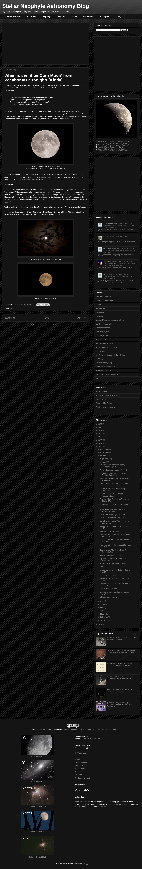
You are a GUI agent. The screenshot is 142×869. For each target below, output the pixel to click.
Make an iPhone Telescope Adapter (110, 147)
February (103, 617)
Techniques (104, 16)
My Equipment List (82, 778)
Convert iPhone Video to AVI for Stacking (112, 149)
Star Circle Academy (103, 371)
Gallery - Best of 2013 (37, 832)
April (102, 611)
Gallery (118, 16)
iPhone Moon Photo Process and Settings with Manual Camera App (122, 638)
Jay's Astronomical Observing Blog (108, 347)
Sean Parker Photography (105, 367)
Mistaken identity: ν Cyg (108, 597)
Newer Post (9, 318)
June (102, 604)
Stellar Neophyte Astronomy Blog (45, 6)
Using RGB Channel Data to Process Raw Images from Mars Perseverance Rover (122, 651)
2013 (100, 446)
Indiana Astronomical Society (106, 395)
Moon (74, 16)
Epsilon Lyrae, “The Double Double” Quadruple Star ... (113, 551)
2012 (100, 624)
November (104, 452)
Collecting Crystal (102, 332)
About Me (79, 775)
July (102, 601)
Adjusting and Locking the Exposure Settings (114, 141)
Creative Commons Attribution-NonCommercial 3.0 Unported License (90, 730)
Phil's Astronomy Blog (104, 363)
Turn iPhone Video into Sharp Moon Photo (113, 151)
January (103, 620)
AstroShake (100, 312)
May (102, 608)
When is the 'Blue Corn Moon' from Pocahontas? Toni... (112, 510)
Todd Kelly (107, 261)
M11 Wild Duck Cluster (108, 589)
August (103, 462)
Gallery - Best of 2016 (37, 756)
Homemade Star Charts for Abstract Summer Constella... (113, 474)
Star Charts (61, 16)
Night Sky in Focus (103, 359)
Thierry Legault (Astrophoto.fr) (107, 374)
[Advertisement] (25, 63)
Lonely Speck (101, 399)
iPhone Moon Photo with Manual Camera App (114, 145)
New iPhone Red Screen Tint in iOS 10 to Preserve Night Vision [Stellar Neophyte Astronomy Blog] (116, 254)
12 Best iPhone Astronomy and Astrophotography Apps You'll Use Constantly (119, 704)
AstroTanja (100, 316)
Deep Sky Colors (102, 336)
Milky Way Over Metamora (109, 531)
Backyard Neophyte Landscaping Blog (110, 320)
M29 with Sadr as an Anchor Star (112, 567)
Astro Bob (99, 305)
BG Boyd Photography (104, 324)
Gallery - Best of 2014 (37, 807)
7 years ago (118, 242)
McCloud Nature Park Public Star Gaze (114, 518)
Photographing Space (104, 403)
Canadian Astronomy (103, 328)
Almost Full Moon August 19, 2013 (112, 515)
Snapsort (99, 411)
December (104, 449)
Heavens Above (101, 391)
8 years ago (112, 268)
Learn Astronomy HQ (103, 351)
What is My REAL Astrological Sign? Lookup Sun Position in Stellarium (120, 664)
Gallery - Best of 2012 (37, 857)
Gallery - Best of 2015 (37, 782)
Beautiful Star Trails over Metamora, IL (114, 564)
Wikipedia (69, 119)
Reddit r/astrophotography (105, 407)
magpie (105, 274)
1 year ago (105, 231)
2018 (100, 430)
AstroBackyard (101, 308)
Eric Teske (17, 305)
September (104, 459)
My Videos (88, 16)
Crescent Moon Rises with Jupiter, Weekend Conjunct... (112, 466)
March (102, 614)
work (34, 730)
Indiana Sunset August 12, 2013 (111, 555)
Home (46, 318)
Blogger (86, 864)
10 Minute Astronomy (103, 297)
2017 (100, 434)
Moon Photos (80, 769)
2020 (100, 427)
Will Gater (99, 378)
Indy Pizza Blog (101, 339)
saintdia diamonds (110, 223)
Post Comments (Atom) (51, 325)
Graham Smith (108, 236)
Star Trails (31, 16)
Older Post (82, 318)
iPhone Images (14, 16)
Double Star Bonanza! (108, 575)
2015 (100, 440)
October (103, 456)
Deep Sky (46, 16)
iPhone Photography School (106, 343)
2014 (100, 443)
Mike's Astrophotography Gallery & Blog (110, 355)
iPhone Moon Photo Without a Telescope (112, 143)
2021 (100, 424)
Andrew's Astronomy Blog (105, 301)
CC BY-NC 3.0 (97, 739)
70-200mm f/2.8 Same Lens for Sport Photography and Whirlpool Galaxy (120, 677)
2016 (100, 437)
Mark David (107, 248)
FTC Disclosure (81, 753)
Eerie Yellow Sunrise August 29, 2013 (113, 470)
